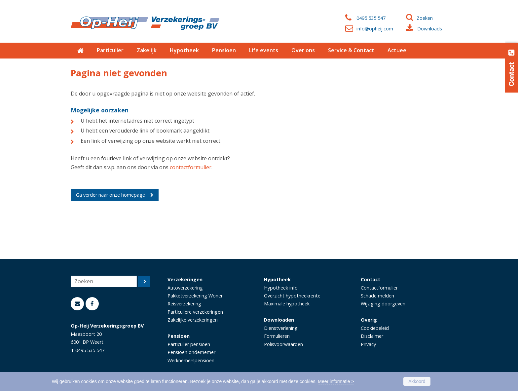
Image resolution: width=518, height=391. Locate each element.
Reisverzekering (184, 303)
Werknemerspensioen (190, 360)
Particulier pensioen (188, 344)
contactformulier (190, 167)
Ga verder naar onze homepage (110, 195)
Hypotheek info (281, 288)
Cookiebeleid (375, 328)
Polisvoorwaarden (283, 344)
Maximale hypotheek (287, 303)
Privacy (368, 344)
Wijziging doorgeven (383, 303)
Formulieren (277, 336)
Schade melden (377, 296)
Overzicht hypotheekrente (292, 296)
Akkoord (416, 381)
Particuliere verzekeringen (195, 312)
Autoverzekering (185, 288)
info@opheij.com (374, 28)
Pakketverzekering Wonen (195, 296)
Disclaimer (372, 336)
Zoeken (425, 18)
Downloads (429, 28)
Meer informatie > (336, 381)
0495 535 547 (371, 18)
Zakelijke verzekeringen (192, 320)
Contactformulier (379, 288)
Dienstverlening (281, 328)
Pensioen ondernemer (191, 352)
